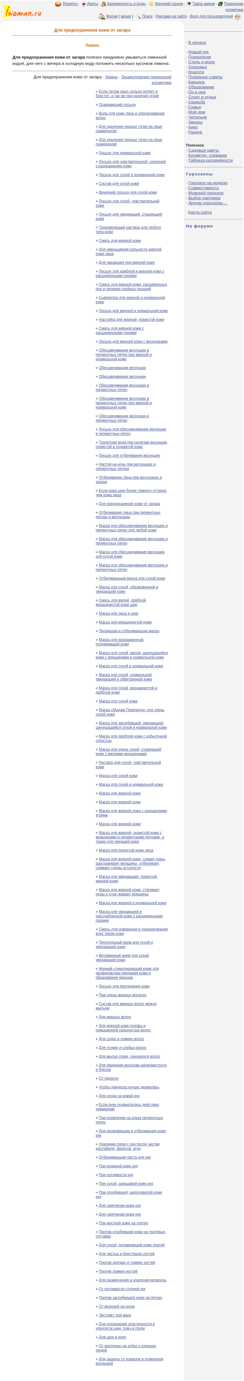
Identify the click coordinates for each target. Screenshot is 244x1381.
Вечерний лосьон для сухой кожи (128, 192)
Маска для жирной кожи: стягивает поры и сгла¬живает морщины (128, 892)
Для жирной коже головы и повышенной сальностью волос (123, 1028)
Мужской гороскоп (205, 192)
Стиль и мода (201, 62)
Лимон (111, 77)
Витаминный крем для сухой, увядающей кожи (123, 957)
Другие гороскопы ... (207, 203)
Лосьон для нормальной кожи (125, 153)
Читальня (197, 117)
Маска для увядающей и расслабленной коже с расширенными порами (129, 916)
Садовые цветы (203, 150)
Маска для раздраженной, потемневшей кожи (120, 642)
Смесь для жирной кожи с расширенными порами (120, 330)
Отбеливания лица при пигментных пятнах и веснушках (128, 514)
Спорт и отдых (202, 97)
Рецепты (70, 4)
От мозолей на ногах (117, 1306)
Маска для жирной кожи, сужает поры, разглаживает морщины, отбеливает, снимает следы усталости (131, 863)
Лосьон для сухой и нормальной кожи (132, 175)
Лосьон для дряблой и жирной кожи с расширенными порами (130, 273)
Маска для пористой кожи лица (126, 850)
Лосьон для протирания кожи (124, 986)
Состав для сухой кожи (119, 183)
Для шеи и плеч (112, 1337)
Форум (111, 16)
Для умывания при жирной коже (127, 262)
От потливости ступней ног (122, 1289)
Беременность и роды (126, 4)
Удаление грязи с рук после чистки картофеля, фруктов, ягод (127, 1146)
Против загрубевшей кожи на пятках (130, 1297)
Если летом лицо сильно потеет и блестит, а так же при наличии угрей (127, 93)
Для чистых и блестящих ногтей (127, 1254)
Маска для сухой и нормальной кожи (131, 666)
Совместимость (203, 187)
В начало (197, 42)
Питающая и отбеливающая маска (129, 631)
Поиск (147, 16)
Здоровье (197, 67)
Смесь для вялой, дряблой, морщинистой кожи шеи (121, 602)
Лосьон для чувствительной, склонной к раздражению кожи (131, 163)
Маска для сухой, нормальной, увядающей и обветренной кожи (124, 677)
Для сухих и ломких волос (121, 1039)
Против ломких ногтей (118, 1271)
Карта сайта (199, 212)
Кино (193, 127)
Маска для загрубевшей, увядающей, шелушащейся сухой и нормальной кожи (131, 725)
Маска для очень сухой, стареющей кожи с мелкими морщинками (128, 751)
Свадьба (196, 102)
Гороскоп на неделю (207, 182)
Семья (194, 107)
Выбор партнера (204, 197)
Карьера (196, 82)
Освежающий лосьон (117, 104)
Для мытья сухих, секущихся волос (129, 1056)
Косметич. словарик (207, 155)
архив (126, 16)
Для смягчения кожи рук (120, 1205)
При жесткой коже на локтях (123, 1223)
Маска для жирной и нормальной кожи (132, 903)
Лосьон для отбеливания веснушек (129, 455)
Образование (201, 87)
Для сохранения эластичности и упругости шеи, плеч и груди (125, 1326)
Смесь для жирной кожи (120, 240)
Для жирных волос (115, 1017)
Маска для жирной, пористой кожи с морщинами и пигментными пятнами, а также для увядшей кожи (130, 837)
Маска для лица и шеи (118, 613)
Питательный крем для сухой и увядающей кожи (124, 944)
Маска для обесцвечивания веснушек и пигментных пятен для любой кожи (132, 528)
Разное (195, 132)
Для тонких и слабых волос (123, 1047)
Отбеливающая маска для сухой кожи (132, 578)
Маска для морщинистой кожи (125, 622)
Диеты (92, 4)
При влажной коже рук (118, 1166)
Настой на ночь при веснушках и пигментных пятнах (126, 466)
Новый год (198, 52)
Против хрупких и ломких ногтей (127, 1262)
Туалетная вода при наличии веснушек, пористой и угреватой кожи (132, 444)
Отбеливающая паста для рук (125, 1157)
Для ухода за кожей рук (119, 1096)
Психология (199, 57)
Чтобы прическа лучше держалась (129, 1087)
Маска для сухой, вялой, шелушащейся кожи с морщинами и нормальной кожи (132, 655)
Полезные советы (205, 77)
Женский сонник (169, 4)
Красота (196, 72)
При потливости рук (116, 1175)
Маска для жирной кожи (120, 793)
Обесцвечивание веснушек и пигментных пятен (122, 387)
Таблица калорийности (210, 160)
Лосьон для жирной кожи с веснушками (133, 341)
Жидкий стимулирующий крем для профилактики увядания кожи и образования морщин (127, 973)
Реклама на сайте (171, 16)
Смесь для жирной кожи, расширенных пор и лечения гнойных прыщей (131, 286)
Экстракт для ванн (115, 1315)
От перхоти (108, 1078)
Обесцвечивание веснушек (122, 368)
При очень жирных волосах (123, 995)
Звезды (195, 122)
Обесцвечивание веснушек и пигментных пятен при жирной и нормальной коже (124, 354)
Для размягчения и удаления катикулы (133, 1280)
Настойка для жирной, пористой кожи (131, 319)
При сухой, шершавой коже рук (126, 1183)
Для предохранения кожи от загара (129, 504)
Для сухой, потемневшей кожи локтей (132, 1245)
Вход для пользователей (216, 16)
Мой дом (196, 112)
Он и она (196, 92)
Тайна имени (203, 4)
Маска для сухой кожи (118, 701)
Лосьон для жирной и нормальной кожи (133, 311)
